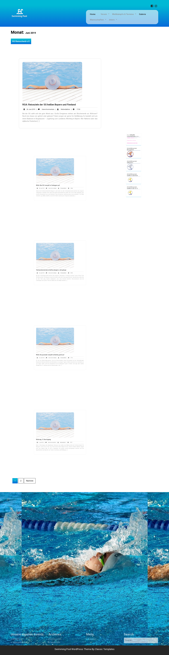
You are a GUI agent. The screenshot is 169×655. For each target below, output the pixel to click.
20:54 (66, 269)
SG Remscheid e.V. (21, 41)
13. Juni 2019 (47, 354)
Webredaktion (62, 107)
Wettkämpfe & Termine (123, 14)
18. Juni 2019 (47, 184)
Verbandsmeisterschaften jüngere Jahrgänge (54, 267)
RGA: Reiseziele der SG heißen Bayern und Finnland (51, 103)
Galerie (142, 14)
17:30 (73, 107)
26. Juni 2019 (33, 107)
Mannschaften (97, 20)
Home (92, 14)
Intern (112, 20)
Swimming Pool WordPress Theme (73, 649)
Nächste (29, 481)
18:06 (66, 184)
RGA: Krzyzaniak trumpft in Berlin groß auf (53, 352)
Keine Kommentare (47, 107)
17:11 (66, 354)
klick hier (135, 152)
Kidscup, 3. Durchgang (49, 437)
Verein (104, 14)
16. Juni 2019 (47, 269)
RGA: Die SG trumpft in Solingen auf (52, 182)
